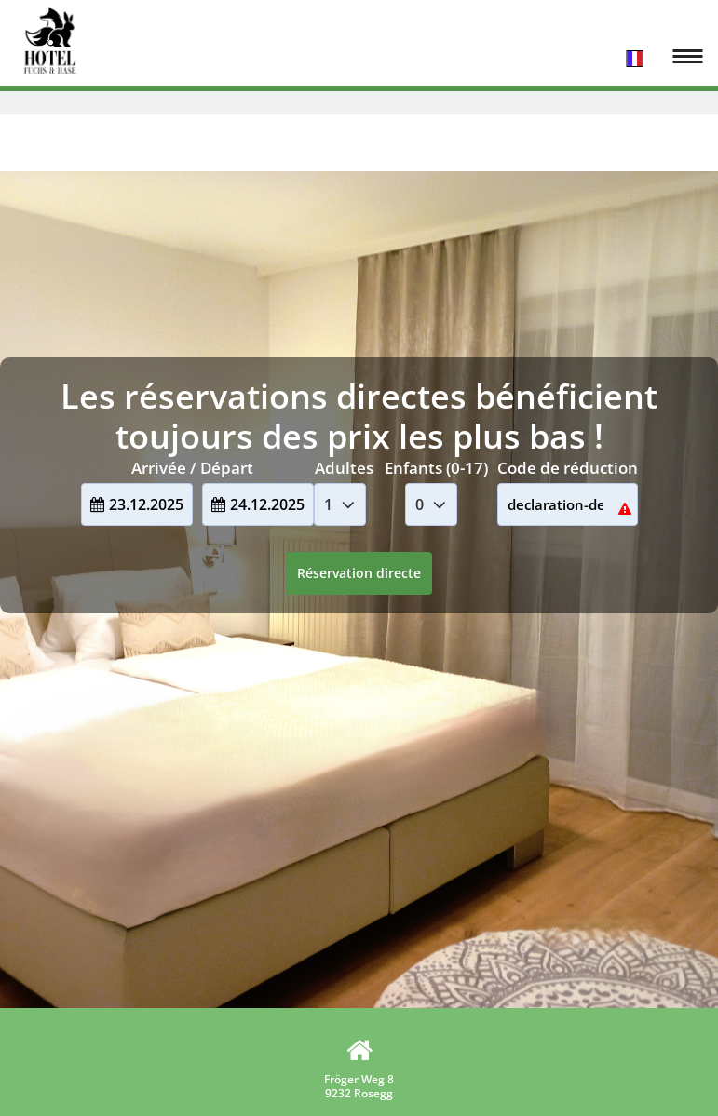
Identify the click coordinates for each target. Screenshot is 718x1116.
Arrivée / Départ (192, 467)
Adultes (344, 467)
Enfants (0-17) (436, 467)
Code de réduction (567, 467)
